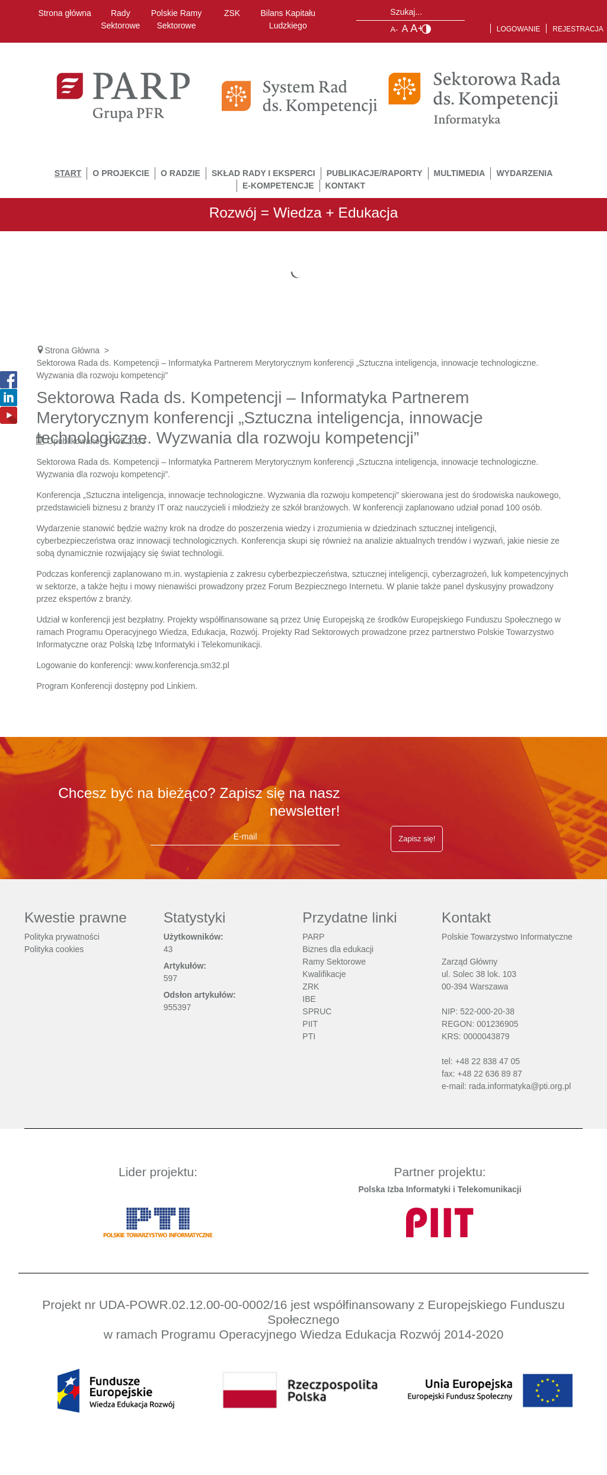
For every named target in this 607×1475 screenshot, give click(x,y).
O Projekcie (120, 173)
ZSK (232, 13)
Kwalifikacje (324, 974)
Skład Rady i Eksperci (263, 173)
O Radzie (180, 173)
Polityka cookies (54, 949)
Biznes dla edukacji (337, 949)
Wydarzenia (524, 173)
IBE (309, 999)
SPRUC (316, 1011)
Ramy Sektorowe (334, 961)
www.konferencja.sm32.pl (182, 665)
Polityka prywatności (62, 936)
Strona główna (64, 13)
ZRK (310, 986)
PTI (308, 1036)
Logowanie (519, 29)
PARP (313, 936)
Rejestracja (577, 29)
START (68, 173)
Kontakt (345, 185)
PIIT (310, 1024)
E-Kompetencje (278, 185)
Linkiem (181, 686)
